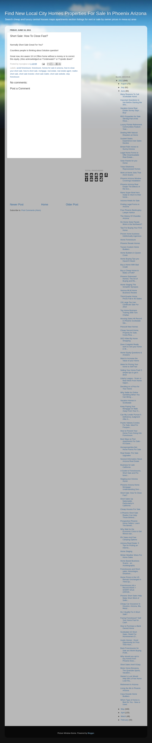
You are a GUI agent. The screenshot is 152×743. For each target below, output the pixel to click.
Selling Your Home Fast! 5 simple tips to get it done (131, 372)
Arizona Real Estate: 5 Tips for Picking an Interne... (129, 545)
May (123, 709)
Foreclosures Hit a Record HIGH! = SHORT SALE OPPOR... (128, 588)
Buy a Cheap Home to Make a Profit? (129, 272)
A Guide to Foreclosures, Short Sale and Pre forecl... (130, 473)
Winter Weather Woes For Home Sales (131, 556)
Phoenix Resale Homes (130, 243)
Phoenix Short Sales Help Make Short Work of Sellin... (131, 598)
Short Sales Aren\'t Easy (130, 665)
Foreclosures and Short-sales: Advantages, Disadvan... (130, 571)
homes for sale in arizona (52, 68)
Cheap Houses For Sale (130, 509)
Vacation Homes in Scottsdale (128, 402)
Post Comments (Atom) (31, 210)
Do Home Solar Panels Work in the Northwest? (131, 223)
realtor (74, 71)
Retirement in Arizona (129, 685)
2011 (121, 81)
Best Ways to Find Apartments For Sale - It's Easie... (130, 441)
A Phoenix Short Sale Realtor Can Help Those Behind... (129, 515)
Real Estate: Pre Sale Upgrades (129, 454)
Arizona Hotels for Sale (130, 201)
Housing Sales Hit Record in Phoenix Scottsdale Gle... (131, 321)
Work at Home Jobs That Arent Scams (130, 174)
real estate (52, 71)
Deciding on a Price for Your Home (129, 388)
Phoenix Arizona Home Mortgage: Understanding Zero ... (130, 487)
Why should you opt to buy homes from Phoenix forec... (129, 658)
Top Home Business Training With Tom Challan (129, 312)
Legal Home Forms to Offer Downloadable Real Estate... (129, 155)
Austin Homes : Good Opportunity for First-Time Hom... (130, 642)
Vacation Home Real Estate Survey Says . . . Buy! (131, 110)
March (124, 716)
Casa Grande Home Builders (128, 695)
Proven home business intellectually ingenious (130, 235)
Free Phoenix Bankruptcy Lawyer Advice (130, 211)
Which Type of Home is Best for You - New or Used (130, 702)
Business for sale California (127, 466)
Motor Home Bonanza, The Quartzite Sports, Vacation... (130, 670)
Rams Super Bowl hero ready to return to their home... (130, 195)
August (124, 84)
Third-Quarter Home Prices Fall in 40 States (131, 297)
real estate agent (64, 71)
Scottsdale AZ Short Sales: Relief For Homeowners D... (128, 634)
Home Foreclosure (128, 240)
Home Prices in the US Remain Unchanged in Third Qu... (130, 579)
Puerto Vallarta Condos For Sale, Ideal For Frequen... (130, 425)
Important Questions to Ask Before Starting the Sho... (131, 102)
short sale (14, 74)
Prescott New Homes (129, 327)
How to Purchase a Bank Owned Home (130, 627)
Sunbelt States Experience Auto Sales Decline (130, 141)
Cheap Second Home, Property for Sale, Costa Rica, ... (129, 332)
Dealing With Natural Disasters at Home (129, 134)
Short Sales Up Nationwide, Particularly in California (127, 502)
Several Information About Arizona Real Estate (131, 460)
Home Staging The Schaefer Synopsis (129, 286)
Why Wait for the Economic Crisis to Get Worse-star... (131, 531)
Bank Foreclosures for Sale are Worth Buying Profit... (130, 650)
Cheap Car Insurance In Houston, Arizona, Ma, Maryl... (130, 606)
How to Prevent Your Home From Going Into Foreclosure (131, 433)
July (123, 87)
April (123, 713)
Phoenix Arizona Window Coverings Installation (130, 179)
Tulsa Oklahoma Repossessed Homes (130, 168)
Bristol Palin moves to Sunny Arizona (129, 148)
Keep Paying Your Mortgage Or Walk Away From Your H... (130, 408)
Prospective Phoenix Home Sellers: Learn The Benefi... (130, 523)
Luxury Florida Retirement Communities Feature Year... (131, 127)
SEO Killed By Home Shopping (129, 340)
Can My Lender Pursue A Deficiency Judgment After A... (130, 417)
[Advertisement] (44, 180)
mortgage (42, 71)
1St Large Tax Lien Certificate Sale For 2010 (129, 304)
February (125, 720)
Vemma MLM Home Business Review (128, 291)
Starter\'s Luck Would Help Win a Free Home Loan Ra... (131, 678)
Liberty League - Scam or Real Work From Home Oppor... (131, 380)
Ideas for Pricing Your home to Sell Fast (129, 365)
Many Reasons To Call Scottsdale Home (129, 95)
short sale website (57, 74)
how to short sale (30, 71)
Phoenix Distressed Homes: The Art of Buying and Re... (129, 278)
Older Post (72, 204)
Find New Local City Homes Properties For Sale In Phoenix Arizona (76, 13)
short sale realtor (42, 74)
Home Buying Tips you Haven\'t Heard (129, 260)
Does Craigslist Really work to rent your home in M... (131, 346)
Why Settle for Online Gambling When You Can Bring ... (130, 395)
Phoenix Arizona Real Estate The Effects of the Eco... (130, 186)
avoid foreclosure (24, 68)
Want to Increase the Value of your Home (129, 359)
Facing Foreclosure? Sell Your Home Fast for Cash (130, 620)
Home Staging (126, 551)
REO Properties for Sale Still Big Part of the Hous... (130, 118)
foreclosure (36, 68)
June (123, 91)
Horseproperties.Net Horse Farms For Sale (130, 448)
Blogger (91, 733)
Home (44, 204)
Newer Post (16, 204)
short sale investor (26, 74)
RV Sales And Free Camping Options (128, 538)
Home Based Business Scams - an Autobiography (129, 563)
